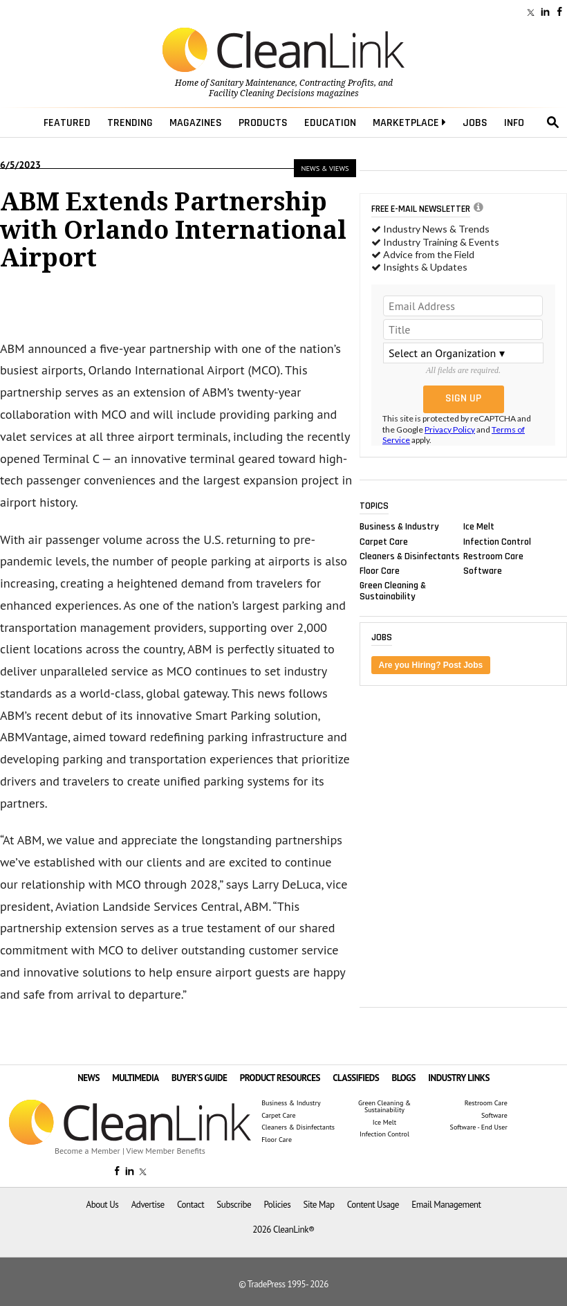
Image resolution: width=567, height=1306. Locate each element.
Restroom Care (493, 556)
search (553, 122)
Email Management (446, 1204)
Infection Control (497, 541)
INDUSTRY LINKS (459, 1078)
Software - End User (479, 1127)
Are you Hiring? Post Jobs (431, 665)
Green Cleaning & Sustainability (393, 591)
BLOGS (404, 1078)
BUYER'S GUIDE (199, 1078)
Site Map (319, 1204)
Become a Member (87, 1150)
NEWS (88, 1078)
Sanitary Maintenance (252, 83)
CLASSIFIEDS (356, 1078)
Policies (276, 1204)
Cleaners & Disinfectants (410, 556)
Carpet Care (384, 541)
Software (482, 570)
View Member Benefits (166, 1150)
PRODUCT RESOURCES (280, 1078)
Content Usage (373, 1204)
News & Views (325, 168)
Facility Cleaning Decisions (262, 93)
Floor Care (380, 570)
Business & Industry (399, 526)
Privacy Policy (450, 429)
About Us (102, 1204)
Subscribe (233, 1204)
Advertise (148, 1204)
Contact (190, 1204)
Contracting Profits (336, 83)
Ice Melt (478, 526)
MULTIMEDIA (135, 1078)
